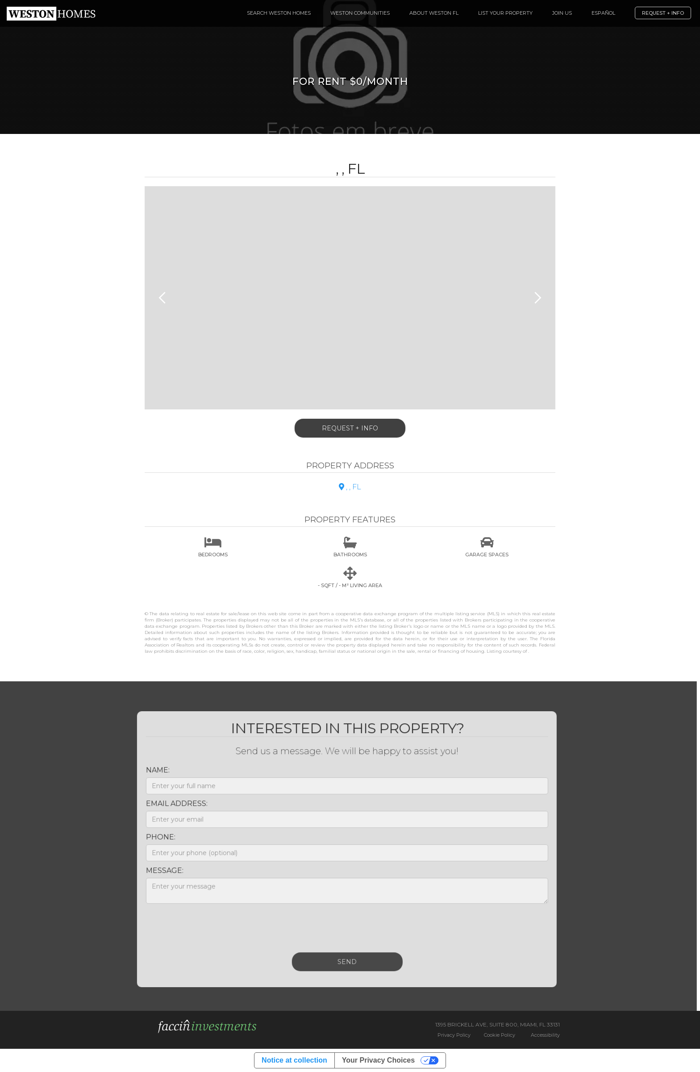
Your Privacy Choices (378, 1060)
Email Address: (172, 808)
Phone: (156, 842)
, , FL (350, 487)
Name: (153, 775)
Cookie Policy (499, 1035)
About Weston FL (433, 13)
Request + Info (663, 13)
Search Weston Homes (279, 13)
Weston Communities (360, 13)
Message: (160, 875)
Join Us (562, 13)
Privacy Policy (454, 1035)
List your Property (505, 13)
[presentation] (209, 930)
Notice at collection (294, 1060)
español (603, 13)
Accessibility (545, 1035)
